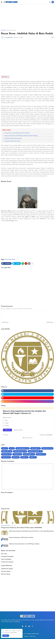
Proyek (24, 457)
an (11, 448)
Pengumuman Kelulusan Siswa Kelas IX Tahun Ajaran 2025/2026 (21, 527)
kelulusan (17, 454)
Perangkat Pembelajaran (7, 556)
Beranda (3, 30)
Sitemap (26, 636)
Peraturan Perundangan (7, 562)
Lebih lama (49, 322)
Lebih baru (5, 322)
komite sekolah (29, 454)
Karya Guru (6, 454)
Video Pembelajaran (6, 559)
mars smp (6, 457)
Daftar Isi (6, 76)
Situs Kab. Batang (5, 571)
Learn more (14, 632)
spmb (33, 457)
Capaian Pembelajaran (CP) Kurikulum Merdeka (21, 537)
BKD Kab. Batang (5, 574)
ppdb (15, 457)
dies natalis (35, 448)
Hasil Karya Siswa (11, 30)
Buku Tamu (32, 636)
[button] (1, 2)
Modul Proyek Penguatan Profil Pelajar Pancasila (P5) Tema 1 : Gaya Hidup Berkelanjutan (31, 531)
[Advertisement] (27, 17)
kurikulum (41, 454)
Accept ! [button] (6, 635)
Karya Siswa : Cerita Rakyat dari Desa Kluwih (17, 133)
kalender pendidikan (35, 451)
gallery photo (47, 448)
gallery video (7, 451)
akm (5, 448)
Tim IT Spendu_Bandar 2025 (31, 633)
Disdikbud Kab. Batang (7, 568)
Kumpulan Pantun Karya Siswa (13, 138)
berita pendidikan (22, 448)
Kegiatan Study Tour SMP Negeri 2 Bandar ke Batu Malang (21, 135)
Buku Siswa (4, 553)
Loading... (27, 425)
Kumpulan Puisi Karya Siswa (12, 141)
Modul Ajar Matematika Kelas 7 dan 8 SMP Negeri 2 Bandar (24, 543)
